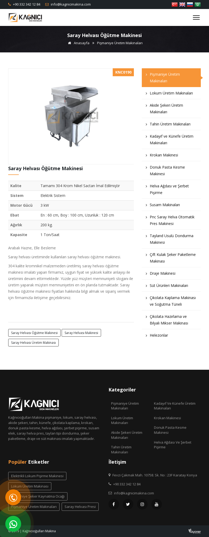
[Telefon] (13, 497)
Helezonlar (157, 336)
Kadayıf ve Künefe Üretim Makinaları (169, 141)
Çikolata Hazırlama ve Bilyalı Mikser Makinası (167, 321)
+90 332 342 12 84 (26, 4)
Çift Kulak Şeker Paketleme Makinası (171, 259)
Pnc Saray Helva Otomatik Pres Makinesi (170, 221)
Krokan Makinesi (162, 156)
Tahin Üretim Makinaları (168, 125)
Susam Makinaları (163, 206)
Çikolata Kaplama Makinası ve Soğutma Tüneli (171, 302)
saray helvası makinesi (81, 333)
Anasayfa (77, 42)
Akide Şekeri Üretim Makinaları (164, 110)
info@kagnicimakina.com (70, 4)
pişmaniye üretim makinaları (34, 506)
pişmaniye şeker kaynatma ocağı (38, 496)
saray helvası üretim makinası (33, 342)
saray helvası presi (80, 506)
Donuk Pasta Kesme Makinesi (165, 172)
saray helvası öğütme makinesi (34, 333)
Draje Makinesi (160, 274)
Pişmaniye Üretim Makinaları (120, 42)
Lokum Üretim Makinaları (169, 94)
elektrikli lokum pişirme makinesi (37, 475)
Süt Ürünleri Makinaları (167, 287)
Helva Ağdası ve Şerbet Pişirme (167, 190)
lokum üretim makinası (29, 486)
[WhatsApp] (13, 524)
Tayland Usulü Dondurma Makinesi (169, 240)
